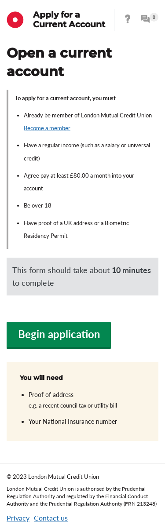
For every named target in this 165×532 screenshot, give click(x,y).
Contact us (51, 518)
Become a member (47, 127)
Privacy (18, 518)
